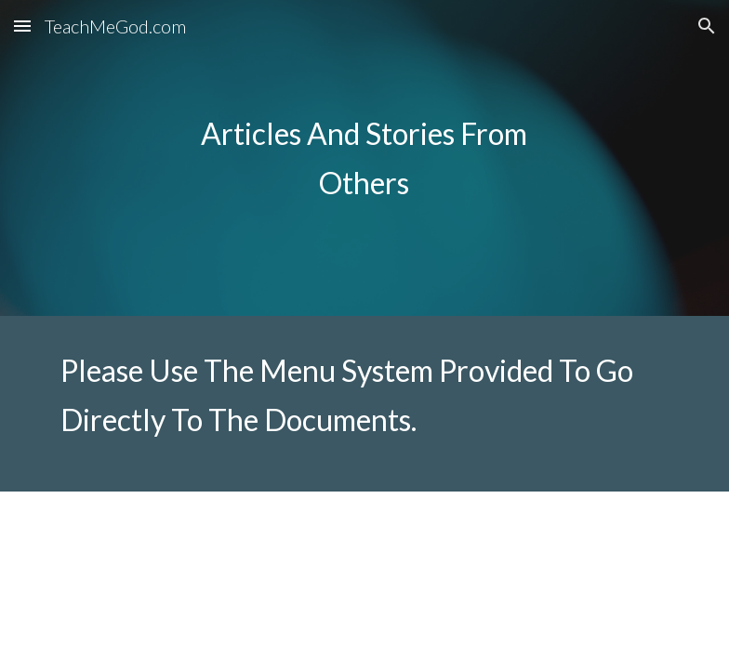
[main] (364, 158)
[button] (22, 25)
